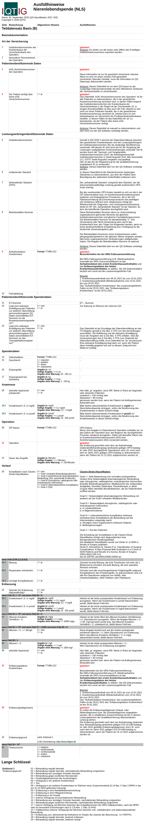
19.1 (4, 406)
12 (3, 306)
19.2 (4, 413)
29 (3, 643)
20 (3, 428)
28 (3, 630)
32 (3, 707)
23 (3, 471)
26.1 (4, 598)
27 (3, 617)
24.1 (4, 562)
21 (3, 443)
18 (3, 390)
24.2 (4, 570)
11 (3, 303)
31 (3, 666)
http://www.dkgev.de (66, 742)
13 (3, 326)
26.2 (4, 606)
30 (3, 650)
